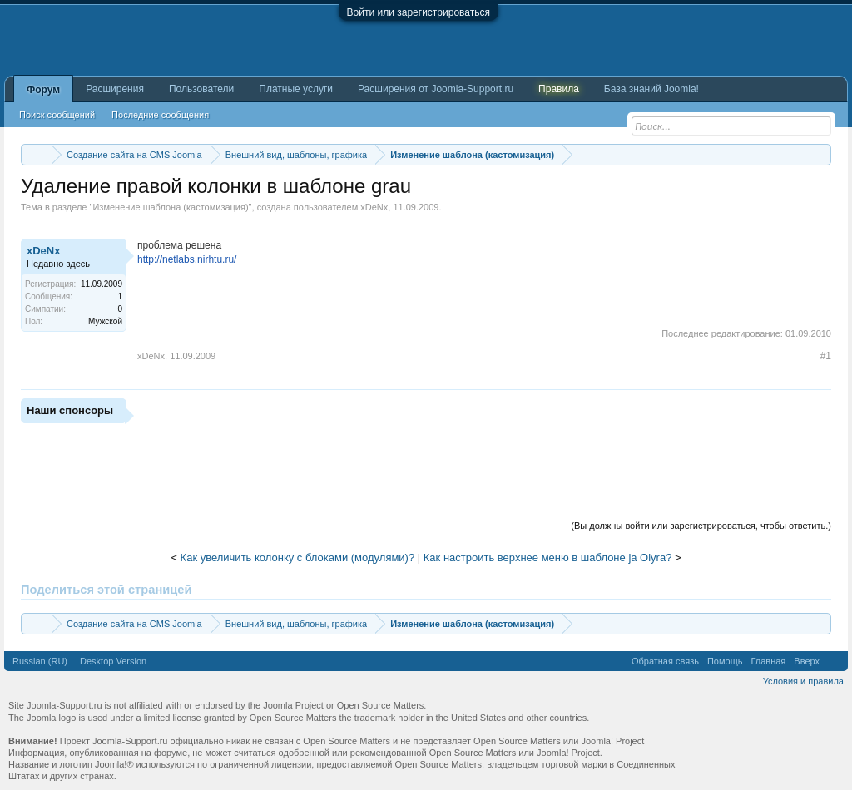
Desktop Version (113, 661)
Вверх (807, 661)
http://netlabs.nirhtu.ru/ (186, 259)
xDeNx (374, 207)
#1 (825, 356)
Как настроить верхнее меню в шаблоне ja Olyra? (548, 557)
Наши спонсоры (70, 410)
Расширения (115, 89)
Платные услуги (296, 89)
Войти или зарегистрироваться (418, 12)
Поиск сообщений (57, 115)
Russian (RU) (39, 661)
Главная (767, 661)
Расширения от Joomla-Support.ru (435, 89)
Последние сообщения (160, 115)
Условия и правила (803, 681)
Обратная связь (665, 661)
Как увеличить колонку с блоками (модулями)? (298, 557)
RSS (834, 661)
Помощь (725, 661)
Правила (558, 89)
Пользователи (201, 89)
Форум (43, 90)
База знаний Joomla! (651, 89)
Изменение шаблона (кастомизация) (170, 207)
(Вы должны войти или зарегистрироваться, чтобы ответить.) (701, 526)
